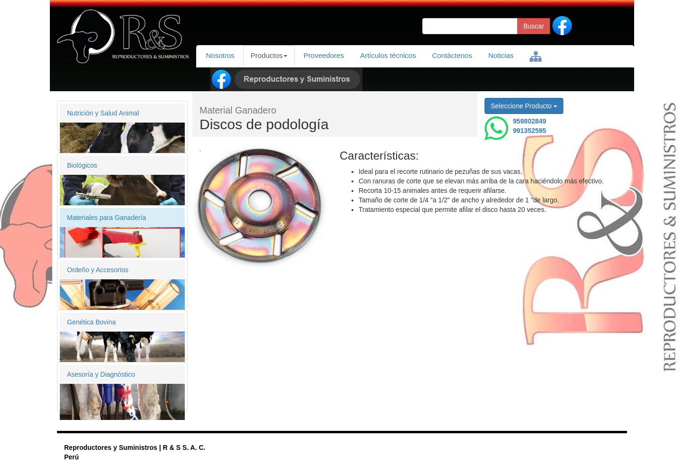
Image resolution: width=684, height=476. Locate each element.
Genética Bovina (91, 322)
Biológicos (82, 165)
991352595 (529, 130)
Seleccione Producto (524, 106)
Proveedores (324, 55)
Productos (269, 55)
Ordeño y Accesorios (97, 270)
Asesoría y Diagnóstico (101, 374)
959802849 (529, 121)
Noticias (500, 55)
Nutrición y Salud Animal (103, 113)
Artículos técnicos (388, 55)
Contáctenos (452, 55)
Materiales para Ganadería (106, 217)
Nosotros (220, 55)
